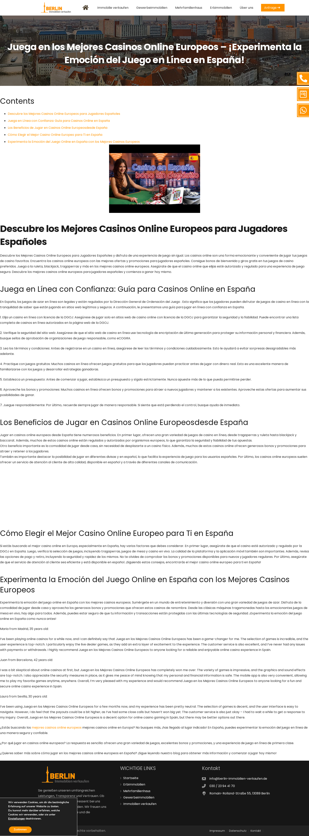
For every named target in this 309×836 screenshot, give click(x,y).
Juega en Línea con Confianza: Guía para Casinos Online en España (59, 120)
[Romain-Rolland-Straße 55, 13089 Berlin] (205, 793)
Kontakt (256, 831)
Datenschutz (238, 831)
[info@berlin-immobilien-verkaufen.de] (205, 778)
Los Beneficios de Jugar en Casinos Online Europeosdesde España (57, 127)
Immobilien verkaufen (139, 804)
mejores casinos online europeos (57, 727)
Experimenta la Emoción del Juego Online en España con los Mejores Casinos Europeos (74, 141)
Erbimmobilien (134, 784)
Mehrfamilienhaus (136, 791)
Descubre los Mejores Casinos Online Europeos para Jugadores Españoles (64, 113)
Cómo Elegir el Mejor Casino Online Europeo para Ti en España (55, 134)
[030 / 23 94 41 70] (205, 786)
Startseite (130, 778)
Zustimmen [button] (22, 829)
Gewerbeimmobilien (138, 797)
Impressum (217, 831)
